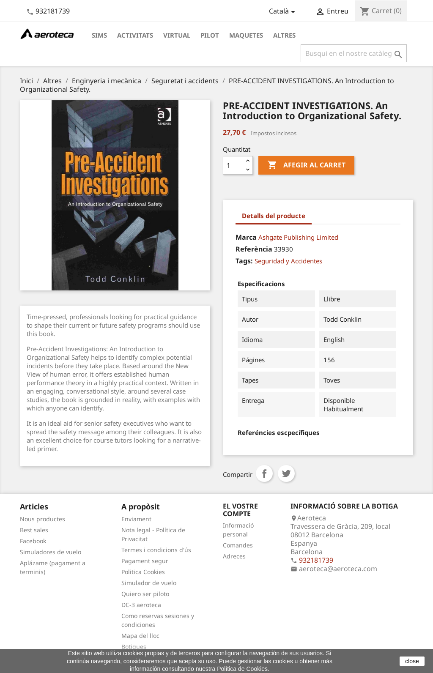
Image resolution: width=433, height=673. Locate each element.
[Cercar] (354, 53)
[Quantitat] (233, 165)
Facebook (33, 541)
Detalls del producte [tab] (273, 215)
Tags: (244, 261)
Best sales (34, 530)
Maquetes (246, 35)
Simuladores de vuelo (50, 552)
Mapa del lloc (140, 636)
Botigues (133, 647)
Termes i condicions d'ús (156, 550)
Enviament (136, 519)
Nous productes (42, 519)
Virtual (176, 35)
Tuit (286, 473)
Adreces (234, 556)
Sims (99, 35)
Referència (254, 249)
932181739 (53, 11)
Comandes (238, 545)
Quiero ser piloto (145, 594)
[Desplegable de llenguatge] (283, 12)
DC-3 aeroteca (141, 605)
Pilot (209, 35)
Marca (246, 237)
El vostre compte (240, 509)
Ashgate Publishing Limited (298, 237)
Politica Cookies (143, 572)
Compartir (264, 473)
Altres (284, 35)
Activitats (135, 35)
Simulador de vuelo (148, 583)
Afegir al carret (306, 165)
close (412, 661)
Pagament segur (144, 561)
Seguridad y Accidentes (288, 261)
